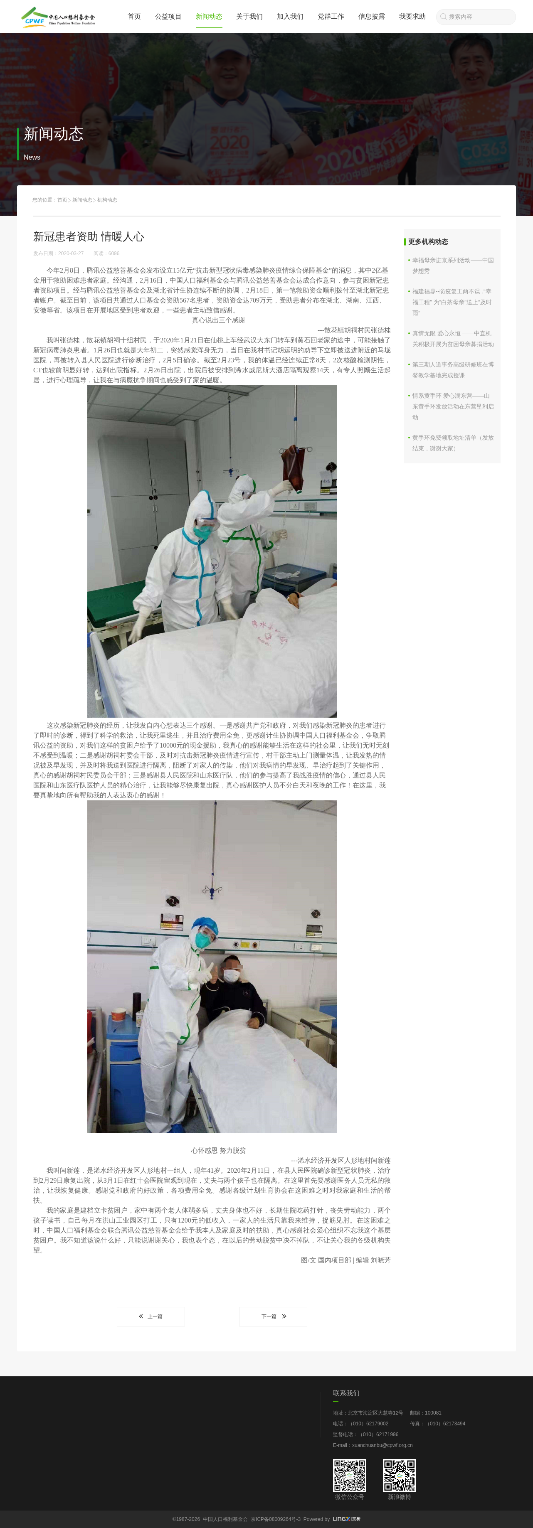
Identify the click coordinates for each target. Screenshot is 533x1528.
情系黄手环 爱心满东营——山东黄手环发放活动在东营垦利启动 (453, 406)
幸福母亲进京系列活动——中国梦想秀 (453, 265)
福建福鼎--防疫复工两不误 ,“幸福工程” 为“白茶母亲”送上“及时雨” (452, 302)
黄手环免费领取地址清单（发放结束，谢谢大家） (453, 443)
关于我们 (249, 16)
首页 (134, 16)
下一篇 (273, 1316)
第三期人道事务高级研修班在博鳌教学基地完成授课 (453, 370)
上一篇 (151, 1316)
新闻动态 (209, 16)
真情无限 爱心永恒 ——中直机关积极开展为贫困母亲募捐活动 (453, 338)
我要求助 (412, 16)
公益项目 (168, 16)
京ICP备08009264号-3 (276, 1519)
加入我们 (290, 16)
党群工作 (331, 16)
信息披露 (371, 16)
